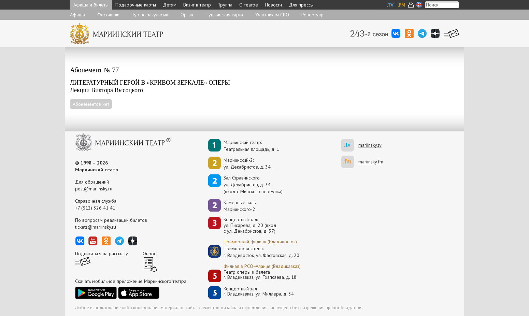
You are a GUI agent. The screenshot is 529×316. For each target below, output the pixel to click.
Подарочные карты (135, 5)
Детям (169, 5)
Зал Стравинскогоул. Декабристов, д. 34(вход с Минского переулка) (253, 185)
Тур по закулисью (150, 15)
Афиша (77, 15)
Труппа (225, 5)
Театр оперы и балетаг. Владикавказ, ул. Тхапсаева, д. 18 (260, 275)
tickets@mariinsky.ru (95, 227)
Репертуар (312, 15)
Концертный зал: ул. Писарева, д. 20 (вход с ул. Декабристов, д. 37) (250, 225)
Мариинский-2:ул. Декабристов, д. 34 (247, 163)
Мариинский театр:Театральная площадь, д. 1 (251, 145)
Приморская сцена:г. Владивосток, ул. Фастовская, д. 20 (254, 251)
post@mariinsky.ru (93, 189)
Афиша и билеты (91, 5)
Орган (187, 15)
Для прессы (301, 5)
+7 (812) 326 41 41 (95, 208)
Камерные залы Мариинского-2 (240, 205)
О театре (248, 5)
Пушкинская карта (224, 15)
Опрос (149, 253)
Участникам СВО (272, 15)
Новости (273, 5)
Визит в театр (197, 5)
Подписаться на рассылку (101, 253)
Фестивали (108, 15)
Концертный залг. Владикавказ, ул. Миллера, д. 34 (259, 291)
